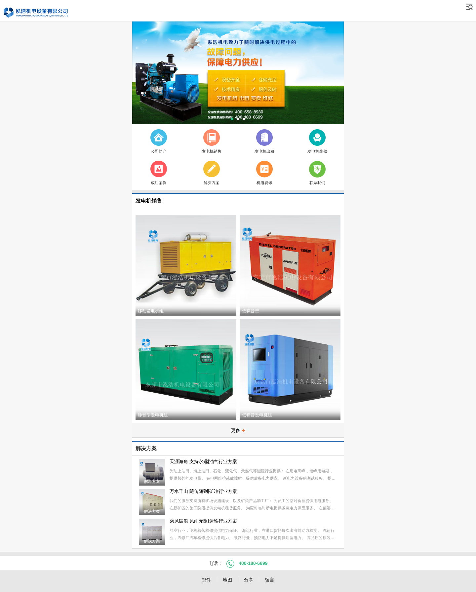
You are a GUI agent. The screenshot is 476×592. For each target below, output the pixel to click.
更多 (238, 430)
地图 (227, 579)
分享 (248, 579)
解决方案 (146, 448)
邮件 (206, 579)
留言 (269, 579)
